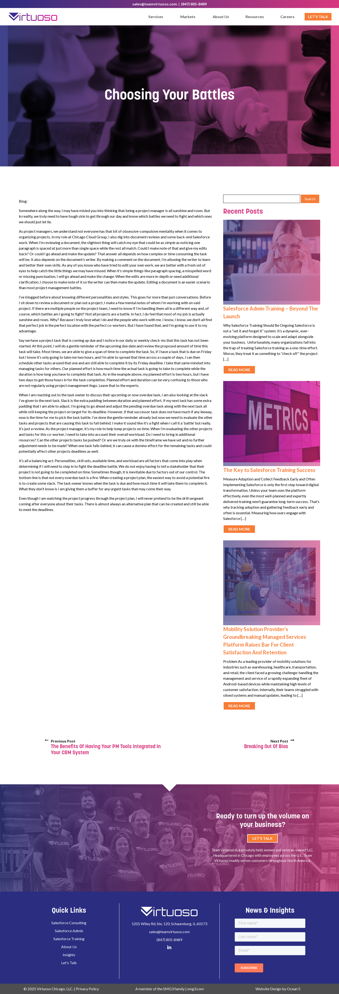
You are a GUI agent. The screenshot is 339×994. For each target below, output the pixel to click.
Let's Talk (318, 16)
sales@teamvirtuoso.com (154, 4)
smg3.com (195, 988)
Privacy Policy (87, 988)
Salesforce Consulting (68, 922)
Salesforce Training (69, 938)
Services (155, 16)
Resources (255, 16)
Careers (287, 16)
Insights (69, 954)
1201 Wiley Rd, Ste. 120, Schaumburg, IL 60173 (169, 923)
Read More (239, 369)
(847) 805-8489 (194, 4)
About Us (221, 16)
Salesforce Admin (69, 930)
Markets (187, 16)
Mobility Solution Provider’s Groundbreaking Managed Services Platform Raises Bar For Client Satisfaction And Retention (264, 641)
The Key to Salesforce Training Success (269, 470)
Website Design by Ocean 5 (277, 988)
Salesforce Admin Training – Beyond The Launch (270, 312)
